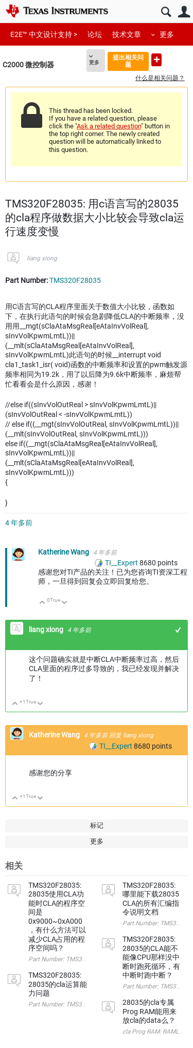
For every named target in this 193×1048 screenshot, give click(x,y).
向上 (42, 603)
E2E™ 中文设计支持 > (43, 34)
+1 (178, 630)
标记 (96, 825)
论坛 (94, 34)
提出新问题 (156, 59)
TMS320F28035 (75, 280)
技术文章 (126, 34)
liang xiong (42, 258)
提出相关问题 (128, 61)
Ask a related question (109, 126)
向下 (64, 603)
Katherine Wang (64, 552)
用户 (184, 12)
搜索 (166, 12)
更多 (167, 34)
